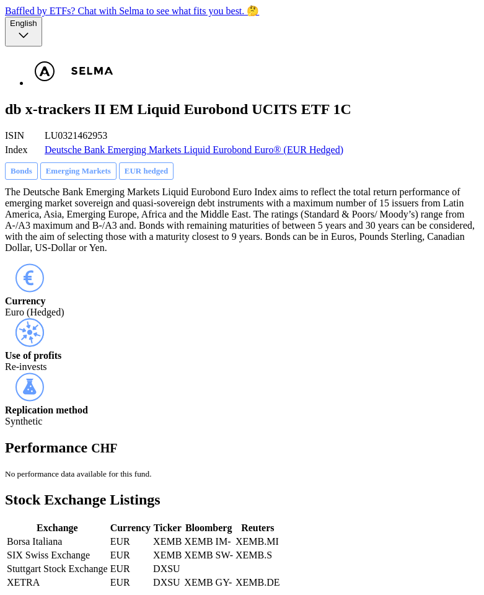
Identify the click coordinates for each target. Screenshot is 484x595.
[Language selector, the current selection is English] (23, 31)
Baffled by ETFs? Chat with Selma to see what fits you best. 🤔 (132, 11)
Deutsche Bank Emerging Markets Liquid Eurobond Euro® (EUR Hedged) (194, 149)
